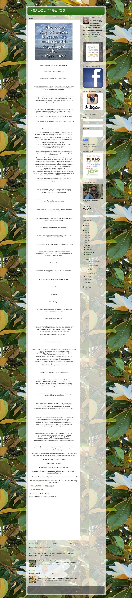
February (89, 259)
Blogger (76, 591)
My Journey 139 (47, 10)
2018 (86, 233)
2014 (86, 242)
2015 (86, 240)
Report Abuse (87, 287)
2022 (86, 225)
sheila (93, 17)
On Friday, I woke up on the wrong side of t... (93, 272)
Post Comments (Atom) (43, 547)
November (89, 247)
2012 (86, 279)
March (88, 257)
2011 (86, 282)
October (88, 249)
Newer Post (33, 543)
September (89, 252)
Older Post (74, 543)
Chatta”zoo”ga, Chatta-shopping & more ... (49, 560)
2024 (86, 223)
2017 (86, 235)
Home (54, 543)
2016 (86, 237)
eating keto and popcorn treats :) (46, 577)
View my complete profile (90, 36)
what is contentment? (92, 265)
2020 (86, 228)
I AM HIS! (32, 570)
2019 (86, 230)
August (88, 254)
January (88, 276)
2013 (86, 245)
